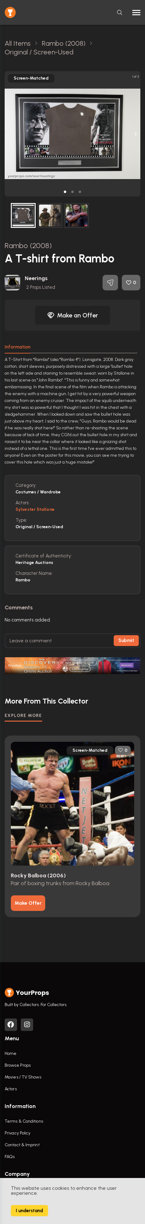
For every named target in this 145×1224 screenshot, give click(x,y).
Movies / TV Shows (23, 1077)
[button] (65, 192)
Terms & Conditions (24, 1121)
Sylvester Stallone (35, 509)
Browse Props (18, 1065)
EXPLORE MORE (23, 715)
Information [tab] (17, 347)
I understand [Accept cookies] (29, 1210)
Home (10, 1053)
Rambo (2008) (28, 245)
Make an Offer (72, 315)
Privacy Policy (17, 1133)
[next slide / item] (136, 134)
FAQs (10, 1156)
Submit (126, 640)
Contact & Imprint (22, 1145)
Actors (11, 1089)
